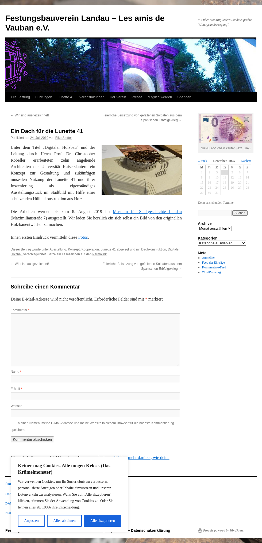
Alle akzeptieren (102, 521)
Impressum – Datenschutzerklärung (138, 530)
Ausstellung (57, 249)
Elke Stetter (63, 138)
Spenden (184, 97)
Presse (137, 97)
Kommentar (20, 310)
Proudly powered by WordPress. (223, 530)
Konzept (74, 249)
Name (16, 372)
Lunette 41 (65, 97)
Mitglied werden (160, 97)
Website (16, 406)
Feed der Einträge (213, 262)
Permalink (100, 254)
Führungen (43, 97)
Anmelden (208, 258)
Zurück (202, 161)
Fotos (83, 237)
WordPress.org (211, 272)
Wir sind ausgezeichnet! (30, 115)
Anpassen (31, 521)
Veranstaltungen (91, 97)
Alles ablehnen (64, 521)
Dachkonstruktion (153, 249)
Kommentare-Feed (214, 267)
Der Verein (118, 97)
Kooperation (90, 249)
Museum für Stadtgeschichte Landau (147, 211)
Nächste (246, 161)
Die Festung (20, 97)
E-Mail (16, 389)
